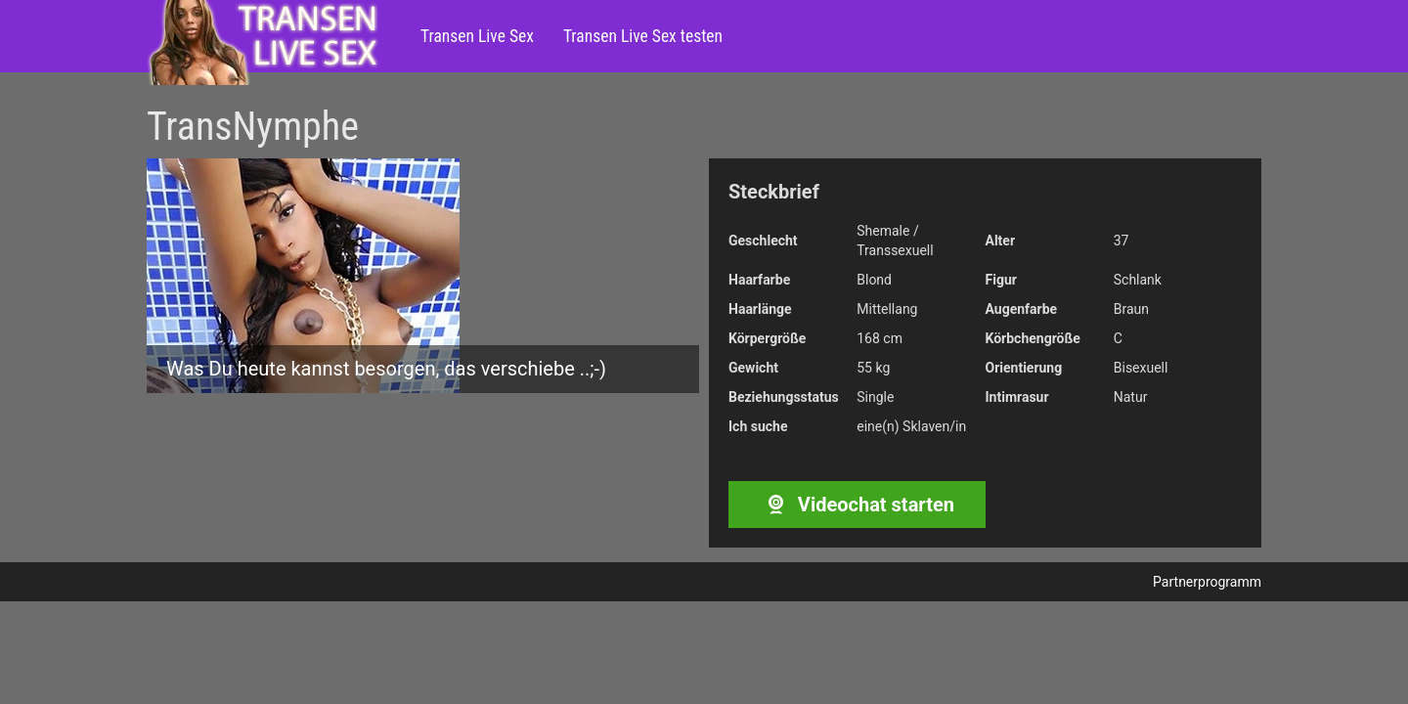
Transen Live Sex (477, 36)
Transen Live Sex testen (643, 36)
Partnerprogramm (1207, 582)
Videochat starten (857, 504)
